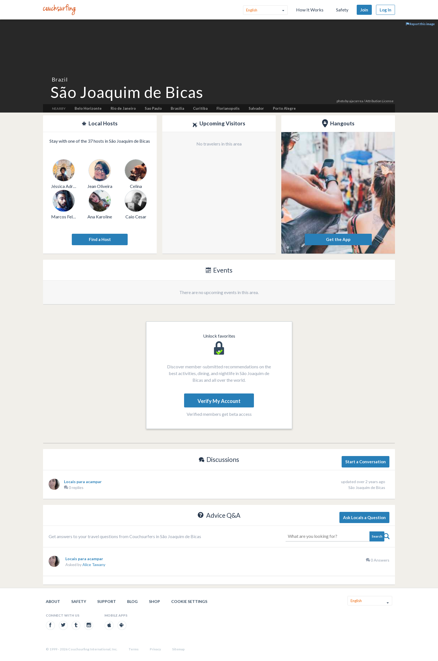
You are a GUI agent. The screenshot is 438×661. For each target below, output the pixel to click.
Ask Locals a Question (364, 517)
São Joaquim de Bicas (366, 487)
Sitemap (178, 649)
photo (341, 101)
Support (106, 601)
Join (364, 9)
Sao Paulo (153, 108)
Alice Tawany (93, 564)
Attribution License (379, 101)
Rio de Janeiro (123, 108)
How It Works (309, 9)
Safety (342, 9)
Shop (154, 601)
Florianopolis (228, 108)
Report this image (420, 24)
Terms (133, 649)
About (53, 601)
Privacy (155, 649)
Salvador (256, 108)
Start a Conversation (365, 461)
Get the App (338, 239)
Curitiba (200, 108)
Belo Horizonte (88, 108)
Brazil (60, 79)
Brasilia (177, 108)
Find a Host (100, 239)
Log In (385, 9)
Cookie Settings (189, 601)
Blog (132, 601)
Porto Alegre (284, 108)
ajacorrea (356, 101)
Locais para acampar (83, 481)
